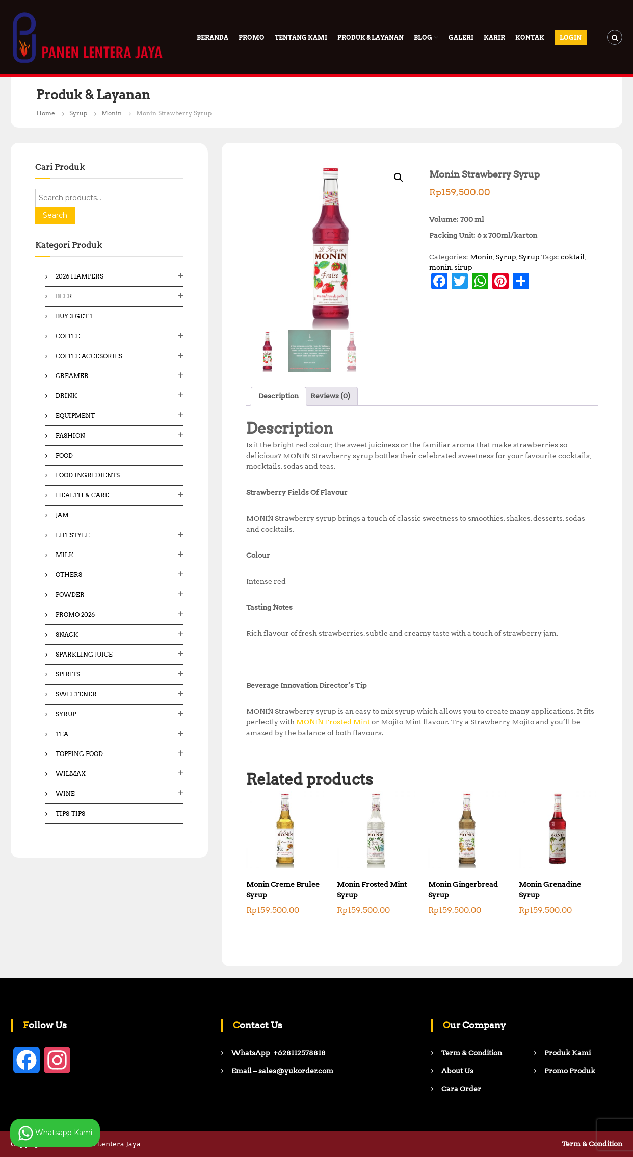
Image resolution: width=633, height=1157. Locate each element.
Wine (65, 793)
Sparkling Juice (84, 654)
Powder (70, 594)
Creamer (72, 376)
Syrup (78, 113)
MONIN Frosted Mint (333, 722)
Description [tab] (278, 396)
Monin (111, 113)
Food (64, 455)
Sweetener (76, 694)
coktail (573, 257)
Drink (66, 395)
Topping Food (79, 754)
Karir (494, 37)
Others (69, 574)
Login (571, 37)
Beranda (212, 37)
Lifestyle (73, 535)
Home (45, 113)
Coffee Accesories (89, 356)
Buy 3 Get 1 (74, 316)
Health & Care (82, 495)
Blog (423, 37)
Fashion (70, 435)
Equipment (75, 415)
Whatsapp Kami (55, 1133)
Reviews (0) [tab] (330, 396)
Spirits (68, 674)
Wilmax (71, 773)
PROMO (252, 37)
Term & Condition (592, 1144)
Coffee (68, 336)
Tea (62, 734)
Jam (62, 515)
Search (55, 215)
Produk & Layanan (370, 37)
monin (440, 267)
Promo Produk (569, 1071)
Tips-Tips (70, 813)
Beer (64, 296)
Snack (67, 634)
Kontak (529, 37)
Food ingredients (88, 475)
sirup (463, 267)
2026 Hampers (79, 276)
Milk (64, 555)
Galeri (461, 37)
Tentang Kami (301, 37)
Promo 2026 (75, 614)
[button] (398, 177)
